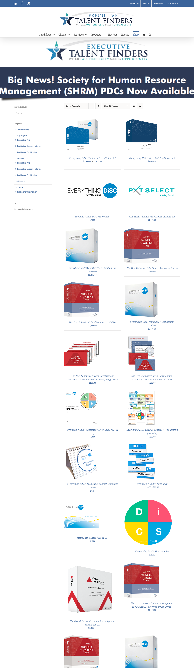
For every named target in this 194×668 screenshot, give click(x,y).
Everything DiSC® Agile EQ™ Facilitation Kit (152, 158)
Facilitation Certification (27, 152)
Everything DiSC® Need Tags (152, 483)
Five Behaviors (21, 158)
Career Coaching (22, 129)
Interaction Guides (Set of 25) (92, 537)
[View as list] (140, 106)
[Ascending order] (98, 106)
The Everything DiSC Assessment (92, 216)
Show (111, 106)
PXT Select (19, 187)
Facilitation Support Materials (29, 146)
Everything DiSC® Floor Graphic (152, 551)
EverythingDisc (21, 135)
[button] (150, 34)
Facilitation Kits (23, 140)
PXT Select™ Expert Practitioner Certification (152, 216)
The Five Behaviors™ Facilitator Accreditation (92, 322)
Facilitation (20, 181)
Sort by (73, 106)
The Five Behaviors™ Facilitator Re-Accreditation (152, 268)
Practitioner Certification (27, 192)
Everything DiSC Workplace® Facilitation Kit (92, 158)
